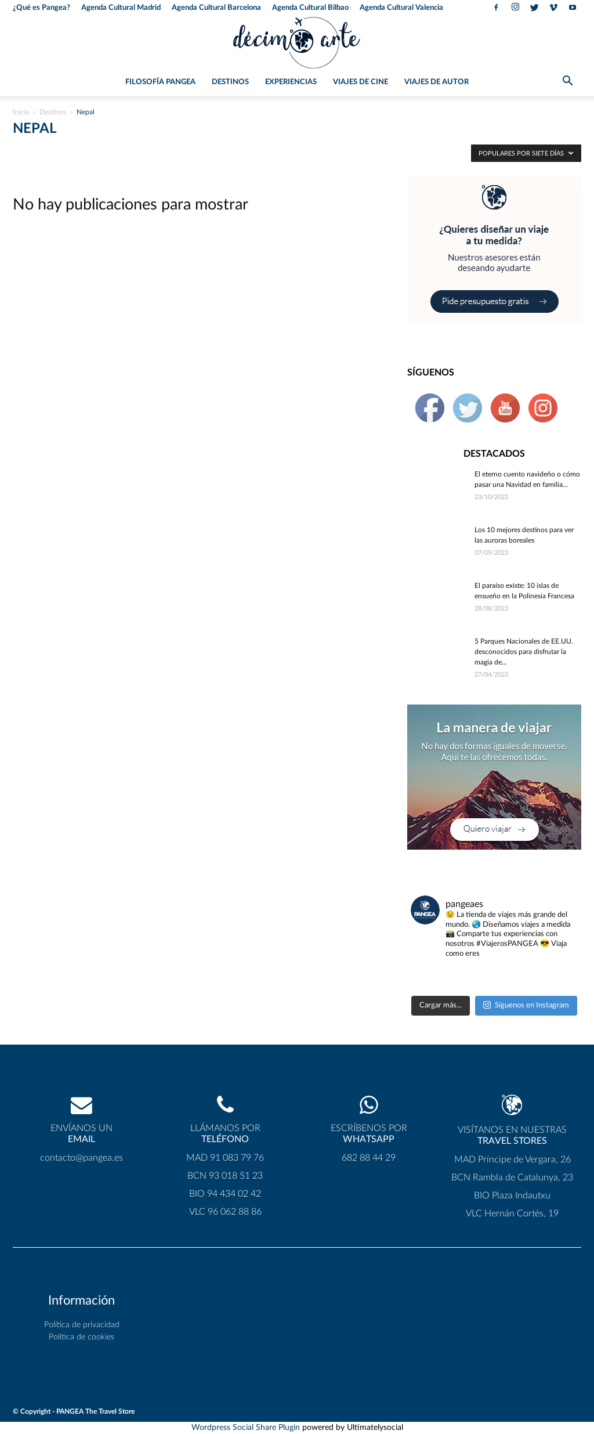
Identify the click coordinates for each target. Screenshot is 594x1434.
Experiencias (291, 82)
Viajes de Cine (360, 82)
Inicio (21, 112)
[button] (567, 83)
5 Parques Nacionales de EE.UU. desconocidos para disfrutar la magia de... (524, 652)
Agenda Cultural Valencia (401, 8)
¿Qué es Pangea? (41, 8)
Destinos (230, 82)
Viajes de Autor (436, 82)
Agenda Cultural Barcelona (216, 8)
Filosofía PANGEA (160, 82)
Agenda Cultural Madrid (121, 8)
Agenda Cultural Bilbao (310, 8)
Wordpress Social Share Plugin (246, 1428)
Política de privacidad (81, 1325)
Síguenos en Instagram (526, 1004)
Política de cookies (81, 1337)
